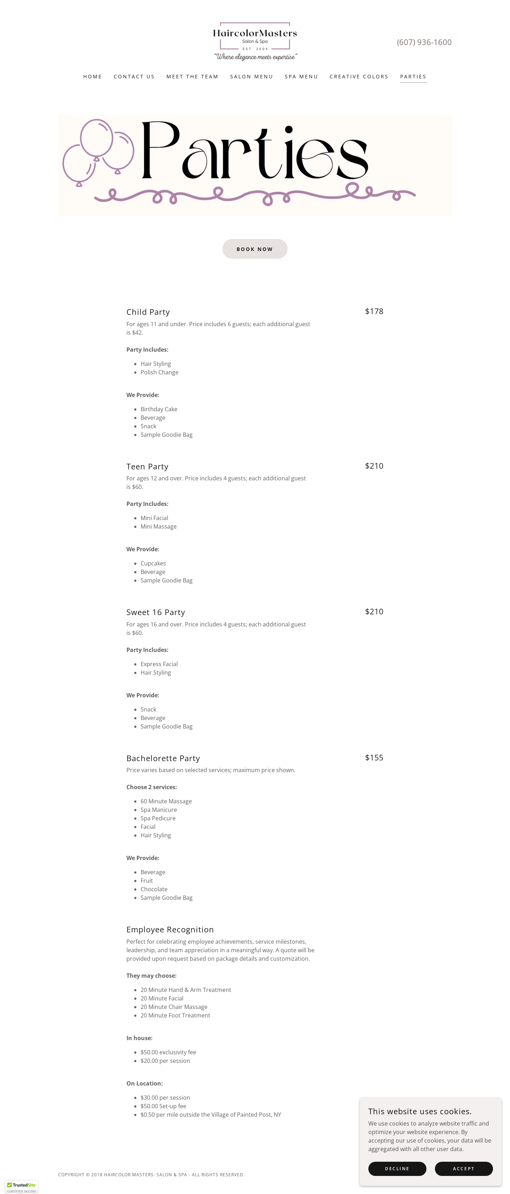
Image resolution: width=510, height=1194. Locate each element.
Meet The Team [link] (192, 76)
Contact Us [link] (134, 76)
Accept (464, 1169)
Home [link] (92, 76)
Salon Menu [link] (251, 76)
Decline (397, 1169)
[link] (255, 41)
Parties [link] (413, 76)
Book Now (255, 249)
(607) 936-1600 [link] (424, 42)
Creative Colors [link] (359, 76)
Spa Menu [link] (301, 76)
